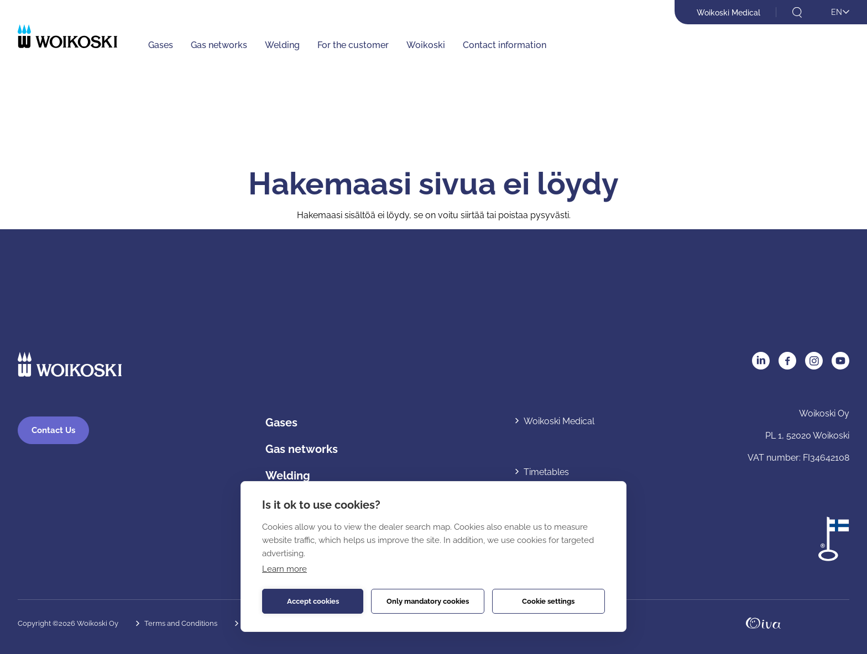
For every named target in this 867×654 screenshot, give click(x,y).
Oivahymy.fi (763, 623)
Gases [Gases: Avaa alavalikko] (160, 45)
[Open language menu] (833, 12)
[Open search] (797, 12)
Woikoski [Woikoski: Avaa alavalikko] (425, 45)
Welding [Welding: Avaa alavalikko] (282, 45)
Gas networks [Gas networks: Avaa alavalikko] (219, 45)
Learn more (284, 569)
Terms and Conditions (180, 623)
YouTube (840, 361)
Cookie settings (548, 601)
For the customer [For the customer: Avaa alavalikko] (353, 45)
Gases (281, 422)
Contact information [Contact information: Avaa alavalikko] (504, 45)
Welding (287, 475)
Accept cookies (313, 601)
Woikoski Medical (728, 12)
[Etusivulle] (67, 36)
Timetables (546, 472)
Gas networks (301, 449)
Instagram (814, 361)
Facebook (787, 361)
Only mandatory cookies (428, 601)
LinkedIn (761, 361)
